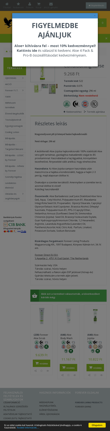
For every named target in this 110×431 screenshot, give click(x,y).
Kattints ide (27, 50)
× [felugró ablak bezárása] (95, 15)
